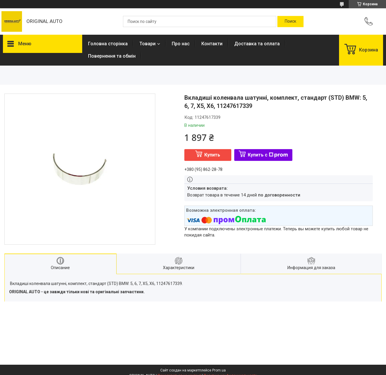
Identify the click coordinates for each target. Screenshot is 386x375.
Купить (212, 155)
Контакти (212, 43)
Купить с (268, 155)
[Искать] (290, 21)
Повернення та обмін (112, 56)
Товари (147, 43)
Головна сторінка (108, 43)
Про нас (181, 43)
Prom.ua (219, 370)
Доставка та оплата (257, 43)
